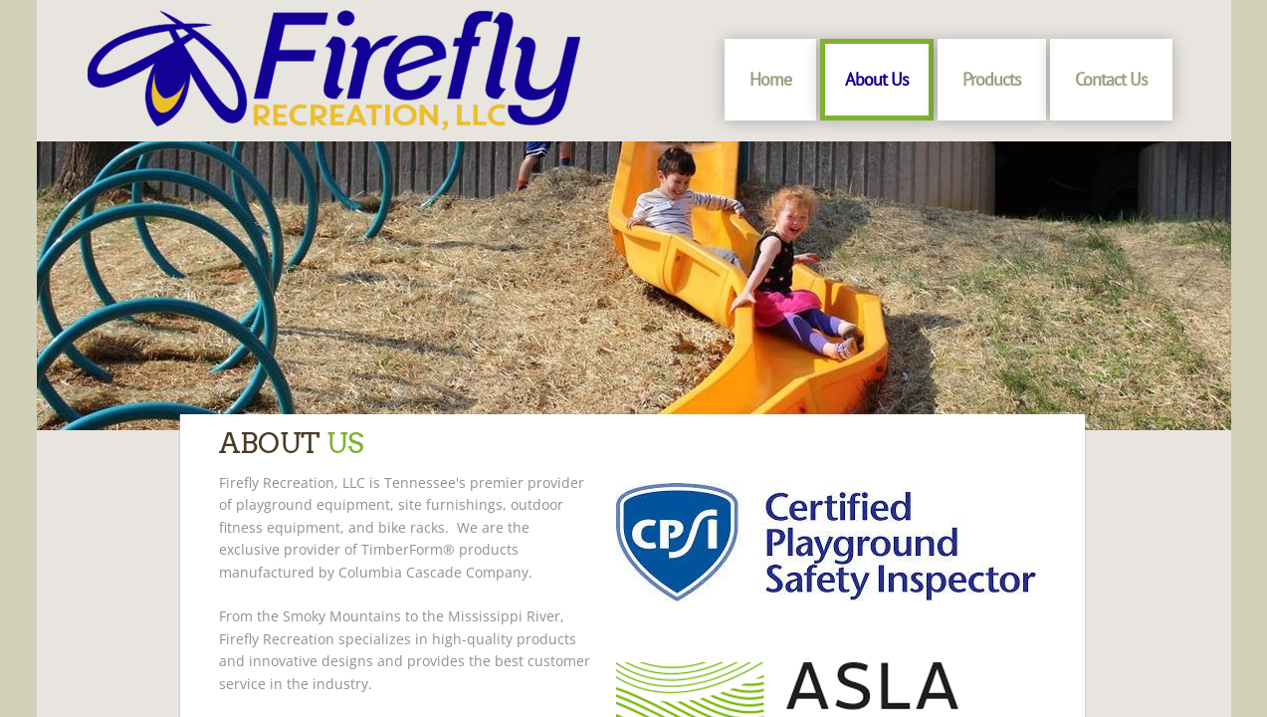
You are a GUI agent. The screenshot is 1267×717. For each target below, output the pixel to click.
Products (991, 79)
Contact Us (1111, 79)
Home (770, 79)
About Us (877, 79)
